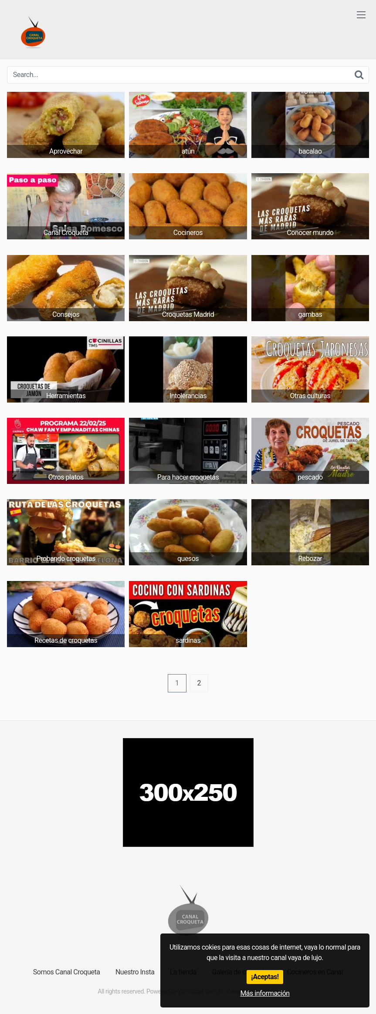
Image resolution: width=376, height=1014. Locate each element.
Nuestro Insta (134, 972)
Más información (264, 993)
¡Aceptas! (264, 977)
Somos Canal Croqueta (66, 972)
